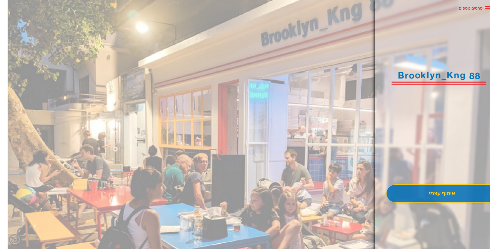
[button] (434, 165)
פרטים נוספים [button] (463, 8)
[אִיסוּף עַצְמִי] (434, 193)
